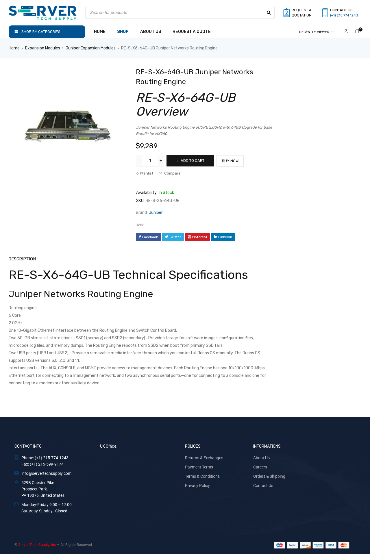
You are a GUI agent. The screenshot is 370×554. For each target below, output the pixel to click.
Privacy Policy (197, 485)
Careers (260, 466)
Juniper (156, 212)
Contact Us (263, 485)
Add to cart (194, 160)
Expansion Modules (42, 48)
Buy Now (234, 160)
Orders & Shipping (269, 475)
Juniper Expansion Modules (91, 48)
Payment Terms (199, 466)
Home (14, 48)
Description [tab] (21, 258)
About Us (261, 457)
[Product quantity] (150, 160)
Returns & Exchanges (204, 457)
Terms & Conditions (202, 475)
